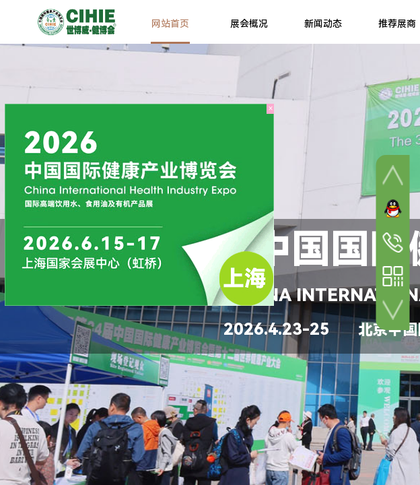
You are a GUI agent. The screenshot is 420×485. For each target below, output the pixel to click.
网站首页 (170, 23)
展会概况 (249, 23)
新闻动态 (323, 23)
